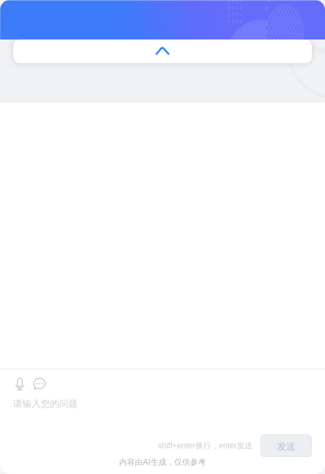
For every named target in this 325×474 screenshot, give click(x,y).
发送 (286, 446)
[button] (19, 384)
